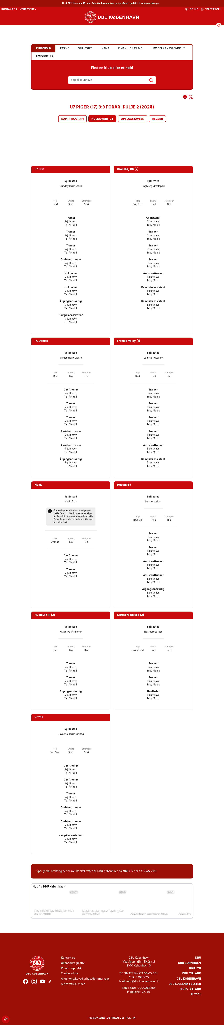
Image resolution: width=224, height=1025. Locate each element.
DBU (198, 958)
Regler (157, 119)
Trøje (55, 201)
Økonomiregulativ (72, 963)
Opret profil (211, 9)
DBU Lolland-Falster (185, 984)
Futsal (196, 994)
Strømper (86, 201)
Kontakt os (9, 9)
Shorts (71, 201)
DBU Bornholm (189, 963)
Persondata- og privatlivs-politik (112, 1018)
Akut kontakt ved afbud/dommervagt (85, 978)
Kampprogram (72, 119)
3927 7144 (150, 871)
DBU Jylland (191, 973)
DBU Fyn (195, 968)
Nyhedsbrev (28, 9)
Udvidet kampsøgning (168, 48)
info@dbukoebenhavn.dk (142, 981)
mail (125, 871)
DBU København (188, 978)
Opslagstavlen (132, 119)
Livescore (44, 56)
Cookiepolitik (69, 973)
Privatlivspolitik (71, 968)
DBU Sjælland (190, 989)
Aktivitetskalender (73, 984)
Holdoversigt (102, 119)
